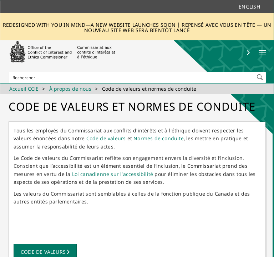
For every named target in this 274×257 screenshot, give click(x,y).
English (249, 6)
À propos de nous (70, 88)
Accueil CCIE (24, 88)
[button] (260, 75)
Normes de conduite (158, 138)
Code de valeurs (106, 138)
